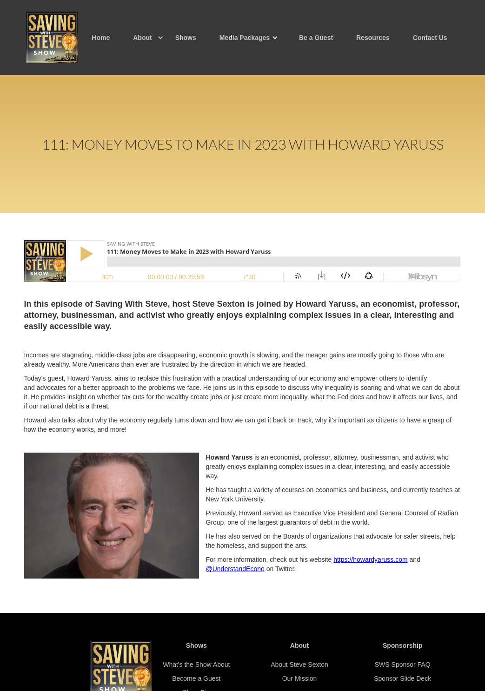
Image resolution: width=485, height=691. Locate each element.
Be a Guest (316, 37)
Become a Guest (196, 678)
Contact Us (430, 37)
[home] (52, 37)
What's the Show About (196, 664)
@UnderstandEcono (235, 569)
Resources (373, 37)
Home (101, 37)
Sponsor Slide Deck (402, 678)
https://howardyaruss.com (370, 559)
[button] (142, 38)
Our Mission (299, 678)
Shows (185, 37)
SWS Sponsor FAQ (403, 664)
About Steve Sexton (299, 664)
